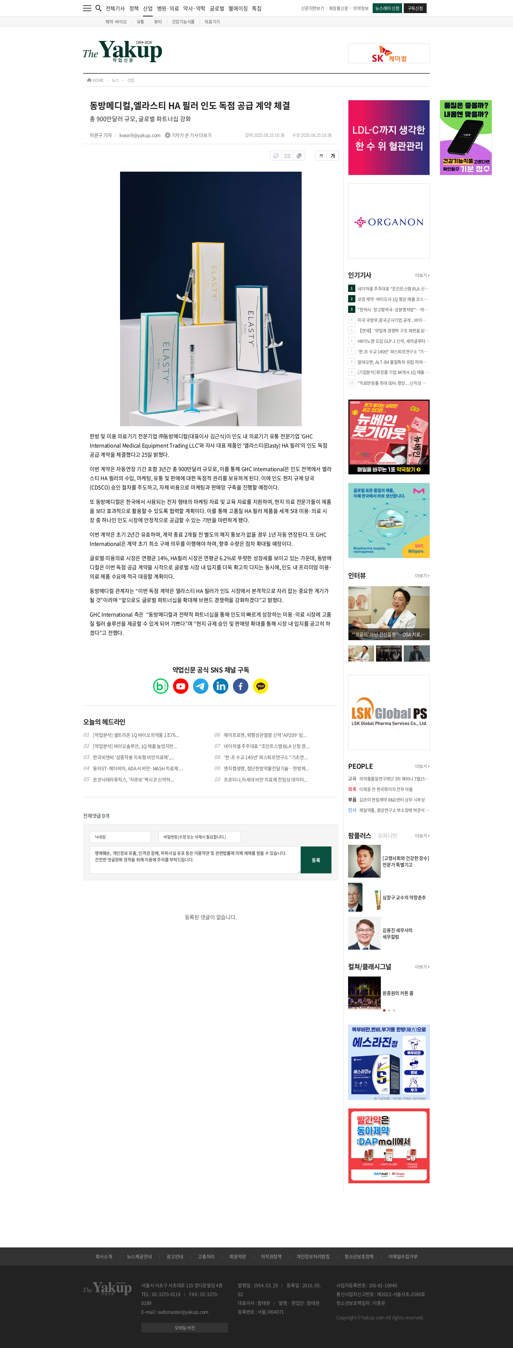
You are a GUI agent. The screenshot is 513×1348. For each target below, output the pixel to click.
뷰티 (158, 21)
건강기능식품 (183, 21)
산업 (148, 10)
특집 (257, 8)
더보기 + (422, 275)
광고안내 (175, 1256)
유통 (141, 21)
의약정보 (360, 8)
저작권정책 (271, 1256)
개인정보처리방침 (313, 1256)
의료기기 (212, 21)
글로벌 (217, 8)
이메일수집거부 (402, 1256)
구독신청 (415, 8)
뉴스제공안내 (139, 1256)
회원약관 (237, 1256)
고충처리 (206, 1256)
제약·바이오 (116, 21)
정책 (134, 8)
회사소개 (104, 1256)
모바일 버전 (185, 1327)
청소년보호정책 (359, 1256)
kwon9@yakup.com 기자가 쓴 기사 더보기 (165, 135)
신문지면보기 (312, 8)
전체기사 (115, 8)
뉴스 (115, 80)
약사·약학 (194, 8)
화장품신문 (338, 8)
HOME (95, 80)
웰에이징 (238, 8)
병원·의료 (168, 8)
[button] (384, 1010)
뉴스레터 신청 (387, 8)
